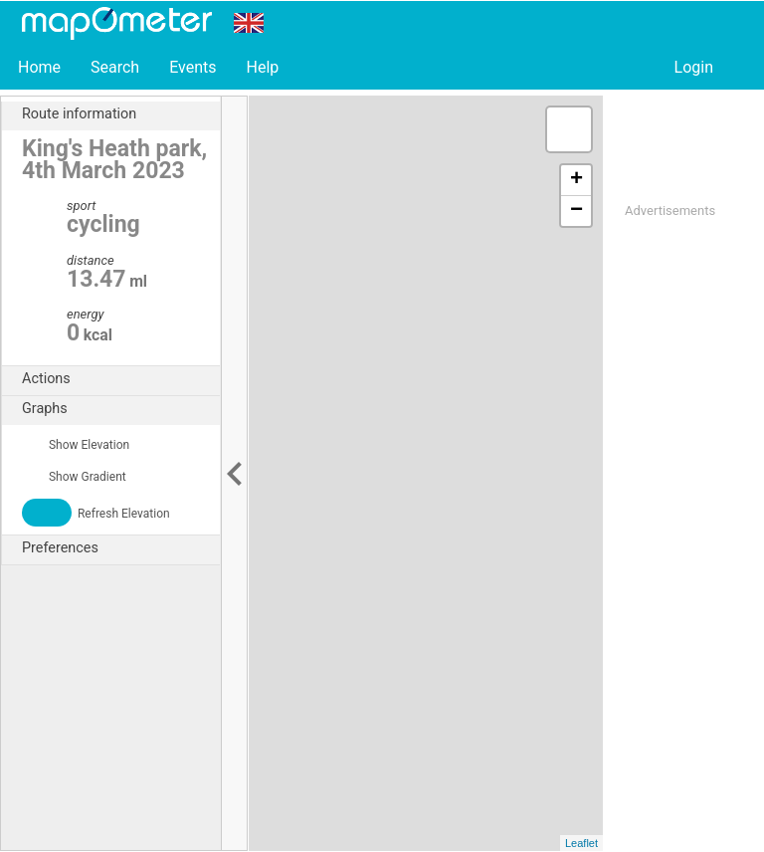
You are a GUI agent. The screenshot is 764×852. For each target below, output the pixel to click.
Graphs (121, 409)
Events (192, 67)
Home (39, 67)
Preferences (121, 548)
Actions (121, 379)
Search (115, 67)
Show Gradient (74, 477)
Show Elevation (75, 445)
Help (262, 67)
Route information (121, 114)
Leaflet (581, 843)
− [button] (576, 211)
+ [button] (576, 180)
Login (693, 67)
